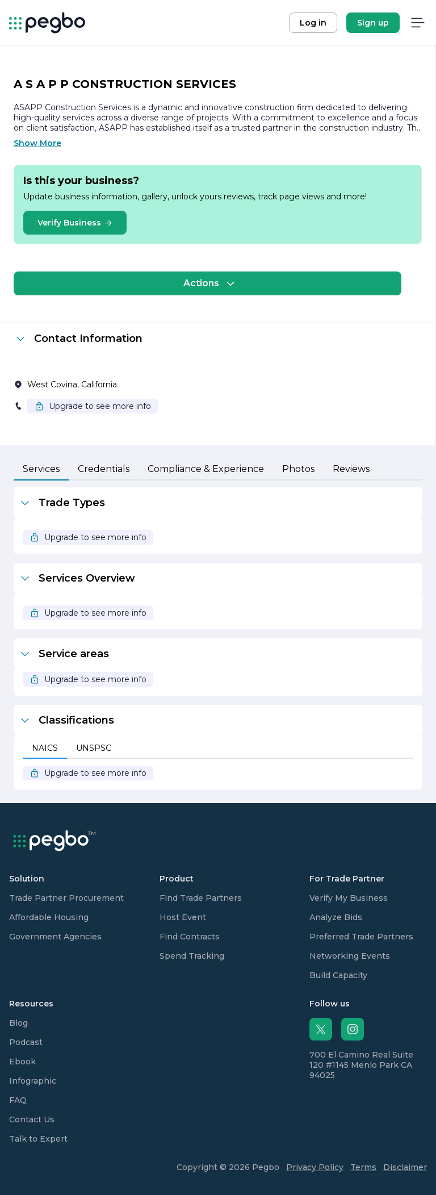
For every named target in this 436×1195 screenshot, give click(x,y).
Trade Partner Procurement (66, 898)
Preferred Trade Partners (361, 936)
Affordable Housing (49, 917)
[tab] (41, 469)
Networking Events (349, 956)
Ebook (22, 1061)
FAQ (18, 1100)
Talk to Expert (38, 1139)
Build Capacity (338, 975)
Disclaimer (405, 1167)
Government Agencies (55, 936)
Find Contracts (190, 936)
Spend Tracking (192, 956)
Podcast (26, 1042)
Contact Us (31, 1119)
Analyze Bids (335, 917)
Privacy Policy (314, 1167)
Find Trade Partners (201, 898)
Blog (18, 1023)
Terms (363, 1167)
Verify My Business (348, 898)
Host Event (183, 917)
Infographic (32, 1081)
